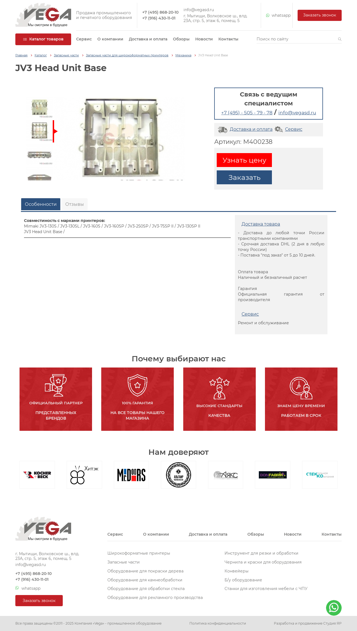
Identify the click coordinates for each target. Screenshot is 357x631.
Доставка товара (261, 224)
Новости (204, 39)
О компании (110, 39)
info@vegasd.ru (199, 10)
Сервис (84, 39)
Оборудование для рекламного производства (155, 597)
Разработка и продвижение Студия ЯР (308, 623)
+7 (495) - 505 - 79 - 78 (246, 112)
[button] (340, 39)
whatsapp (276, 15)
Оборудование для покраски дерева (145, 571)
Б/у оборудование (243, 579)
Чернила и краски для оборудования (263, 562)
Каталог (41, 55)
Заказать (244, 177)
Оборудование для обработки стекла (146, 588)
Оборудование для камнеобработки (144, 579)
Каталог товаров (43, 39)
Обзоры (181, 39)
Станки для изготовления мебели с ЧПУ (266, 588)
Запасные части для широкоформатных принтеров (127, 55)
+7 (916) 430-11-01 (158, 18)
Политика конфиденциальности (217, 623)
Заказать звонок (319, 15)
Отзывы (74, 204)
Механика (183, 55)
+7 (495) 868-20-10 (160, 12)
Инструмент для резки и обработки (261, 553)
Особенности (41, 204)
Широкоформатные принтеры (138, 553)
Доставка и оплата (148, 39)
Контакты (228, 39)
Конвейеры (237, 571)
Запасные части (66, 55)
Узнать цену (244, 160)
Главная (21, 55)
